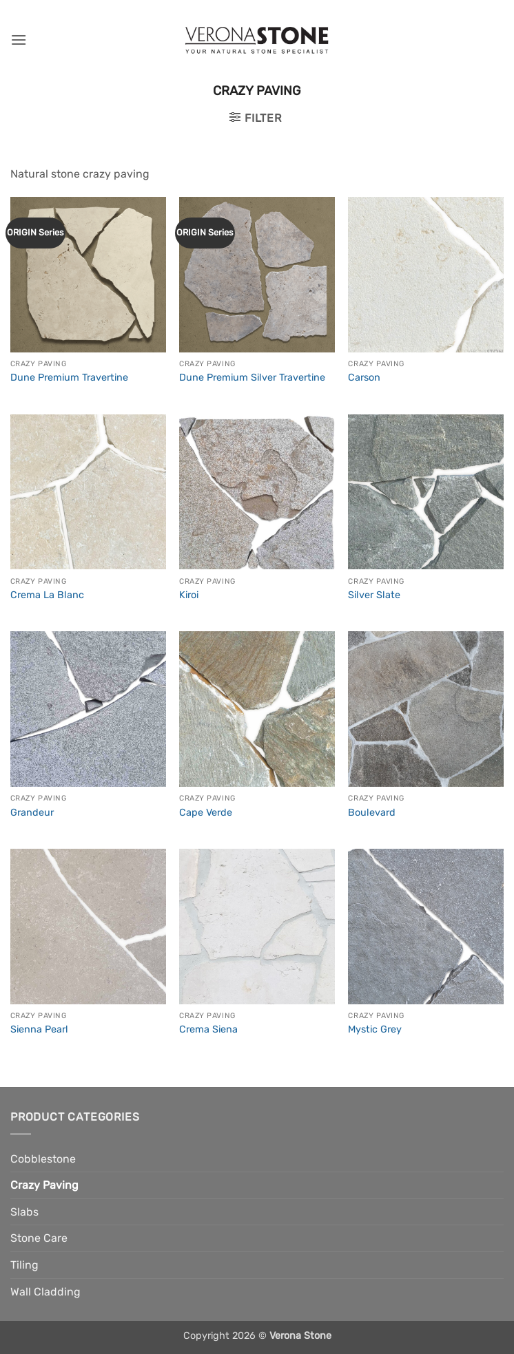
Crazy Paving (44, 1185)
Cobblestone (43, 1158)
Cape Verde (205, 812)
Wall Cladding (45, 1291)
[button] (18, 39)
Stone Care (39, 1238)
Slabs (24, 1211)
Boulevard (371, 812)
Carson (364, 377)
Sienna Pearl (39, 1029)
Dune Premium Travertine (69, 377)
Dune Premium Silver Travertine (252, 377)
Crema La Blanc (47, 595)
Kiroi (188, 595)
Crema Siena (208, 1029)
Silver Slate (374, 595)
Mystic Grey (375, 1029)
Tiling (24, 1264)
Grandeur (32, 812)
